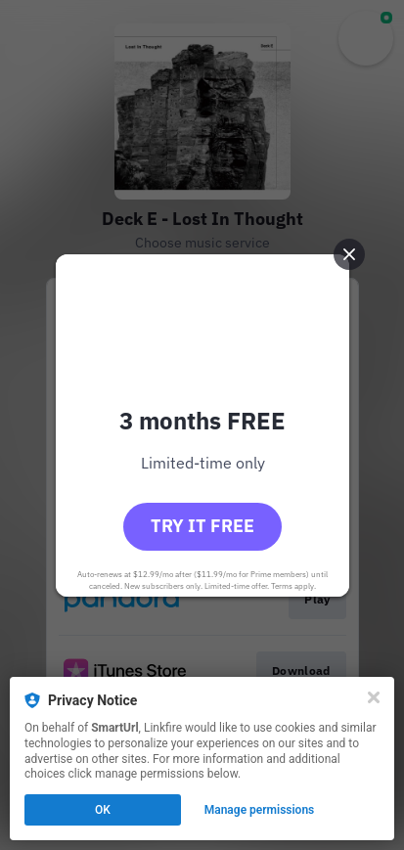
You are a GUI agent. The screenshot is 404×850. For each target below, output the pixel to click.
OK (103, 810)
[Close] (373, 697)
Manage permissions (259, 810)
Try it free (202, 525)
